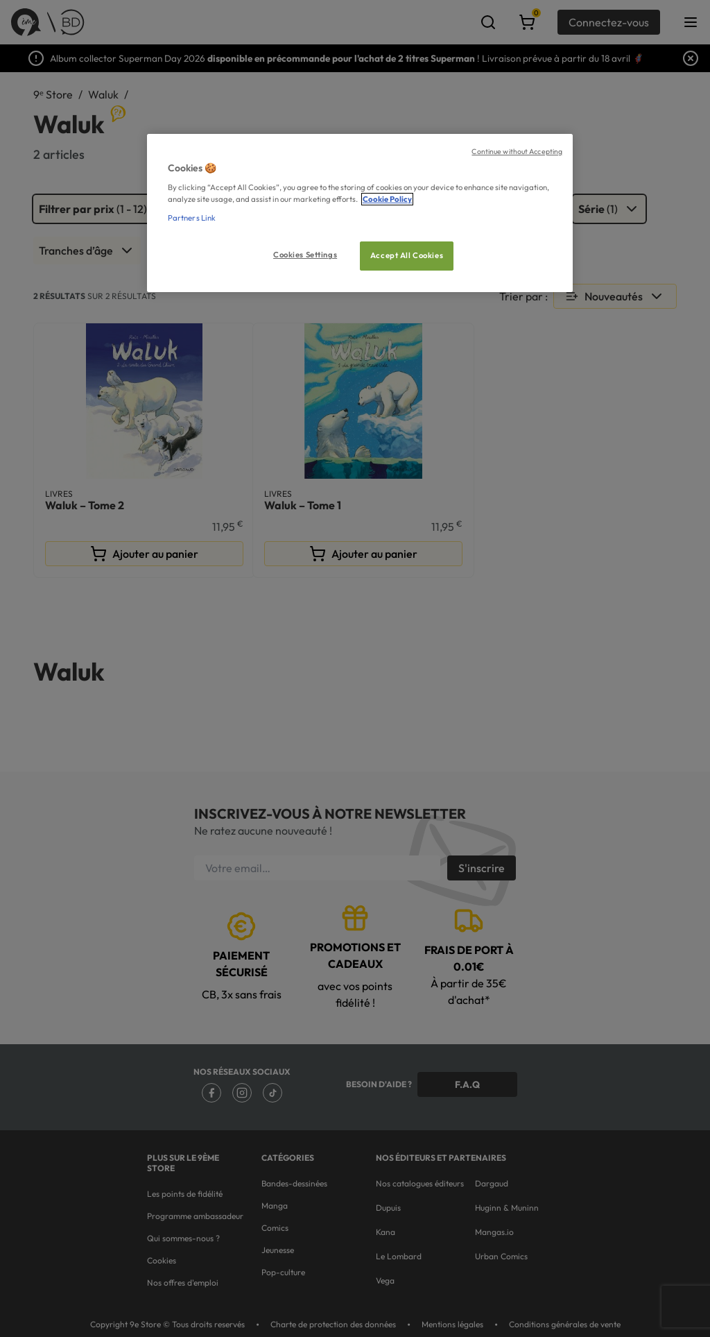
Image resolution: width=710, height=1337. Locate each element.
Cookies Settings (305, 254)
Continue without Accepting (516, 151)
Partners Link (192, 218)
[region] (360, 213)
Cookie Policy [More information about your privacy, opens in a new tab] (387, 199)
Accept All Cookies (406, 255)
